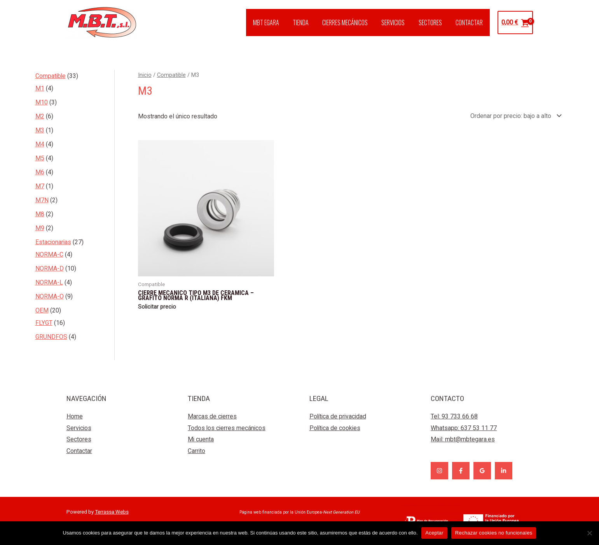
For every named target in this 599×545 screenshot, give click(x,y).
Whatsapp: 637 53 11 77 (464, 428)
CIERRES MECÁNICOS (349, 22)
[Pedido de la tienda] (514, 116)
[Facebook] (461, 470)
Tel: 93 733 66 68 (454, 416)
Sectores (78, 439)
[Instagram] (439, 470)
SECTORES (432, 22)
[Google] (482, 470)
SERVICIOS (396, 22)
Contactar (79, 451)
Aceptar (434, 533)
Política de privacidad (338, 416)
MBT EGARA (273, 22)
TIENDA (306, 22)
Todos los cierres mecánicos (227, 428)
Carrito (197, 451)
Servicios (79, 428)
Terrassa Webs (112, 512)
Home (74, 416)
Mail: (463, 439)
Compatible (171, 74)
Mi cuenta (201, 439)
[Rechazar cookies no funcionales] (589, 533)
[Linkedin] (503, 470)
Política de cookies (335, 428)
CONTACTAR (470, 22)
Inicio (145, 74)
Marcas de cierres (212, 416)
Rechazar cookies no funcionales (494, 533)
